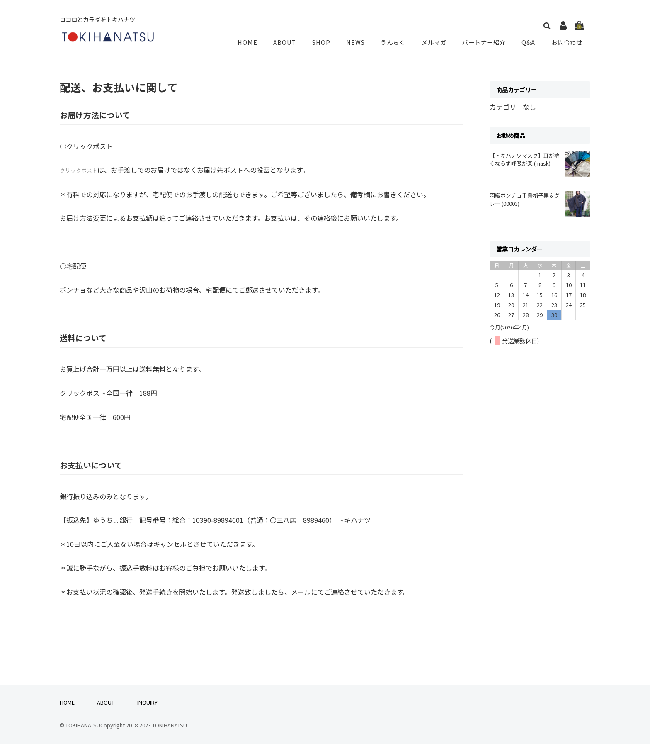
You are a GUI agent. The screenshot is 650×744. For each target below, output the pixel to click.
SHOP (327, 41)
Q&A (529, 41)
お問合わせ (567, 41)
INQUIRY (147, 702)
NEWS (360, 41)
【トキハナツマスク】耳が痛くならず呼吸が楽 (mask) (525, 159)
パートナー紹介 (486, 41)
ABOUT (292, 41)
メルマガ (436, 41)
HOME (256, 41)
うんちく (396, 41)
